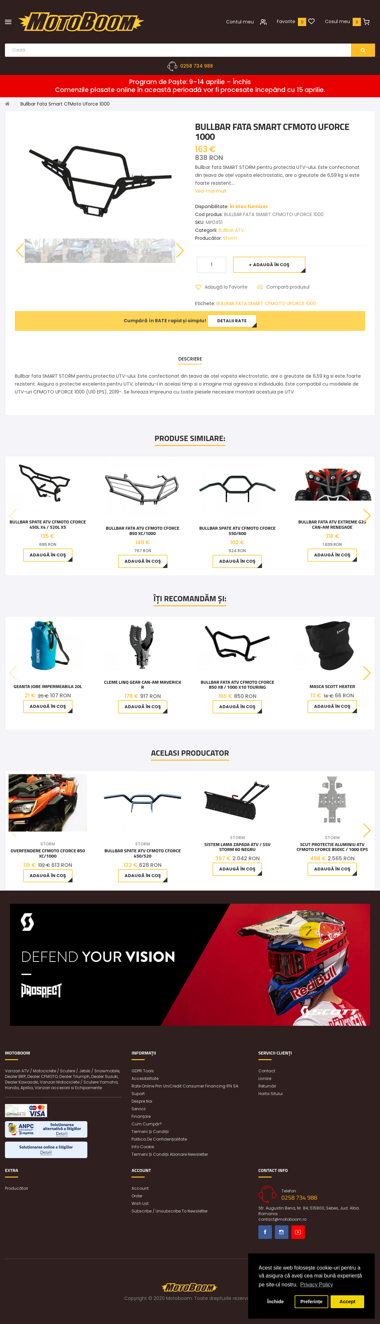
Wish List (140, 1203)
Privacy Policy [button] (316, 1284)
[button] (180, 251)
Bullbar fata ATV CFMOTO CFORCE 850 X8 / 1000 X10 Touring (237, 685)
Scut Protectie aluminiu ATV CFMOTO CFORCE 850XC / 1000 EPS (332, 847)
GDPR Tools (143, 1071)
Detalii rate (232, 321)
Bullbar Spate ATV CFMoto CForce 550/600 (237, 530)
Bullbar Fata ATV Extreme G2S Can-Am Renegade (332, 524)
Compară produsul (287, 287)
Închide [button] (275, 1301)
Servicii (139, 1109)
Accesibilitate (145, 1078)
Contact (266, 1071)
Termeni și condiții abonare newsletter (170, 1154)
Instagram (281, 1232)
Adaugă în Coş (271, 265)
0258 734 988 (196, 66)
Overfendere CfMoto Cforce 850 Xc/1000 (48, 853)
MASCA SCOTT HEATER (332, 686)
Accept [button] (347, 1301)
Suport (138, 1093)
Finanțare (141, 1116)
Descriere (190, 359)
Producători (16, 1188)
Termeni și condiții (150, 1131)
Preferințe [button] (311, 1301)
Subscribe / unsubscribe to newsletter (170, 1211)
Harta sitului (270, 1093)
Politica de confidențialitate (159, 1139)
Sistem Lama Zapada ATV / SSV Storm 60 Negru (237, 847)
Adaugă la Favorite (226, 287)
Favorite (286, 21)
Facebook (265, 1232)
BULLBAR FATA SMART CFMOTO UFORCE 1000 (266, 303)
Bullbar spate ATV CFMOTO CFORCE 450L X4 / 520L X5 (48, 524)
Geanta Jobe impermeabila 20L (48, 686)
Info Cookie (143, 1147)
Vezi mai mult (211, 191)
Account (140, 1188)
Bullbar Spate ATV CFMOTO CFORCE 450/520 (142, 853)
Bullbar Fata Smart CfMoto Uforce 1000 (65, 104)
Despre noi (142, 1101)
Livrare (264, 1078)
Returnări (267, 1086)
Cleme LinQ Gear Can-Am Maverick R (142, 685)
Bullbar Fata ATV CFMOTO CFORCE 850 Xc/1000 (142, 530)
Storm (230, 238)
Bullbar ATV (231, 230)
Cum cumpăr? (147, 1124)
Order (137, 1196)
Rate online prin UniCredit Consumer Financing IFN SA (185, 1086)
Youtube (298, 1232)
